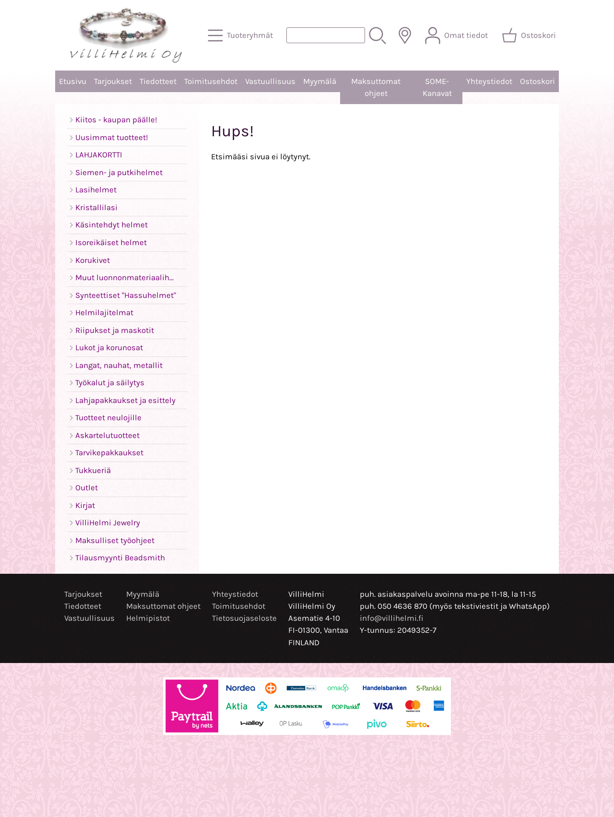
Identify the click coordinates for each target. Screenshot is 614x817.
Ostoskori (537, 81)
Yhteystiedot (489, 81)
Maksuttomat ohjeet (376, 87)
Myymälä (319, 81)
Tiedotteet (158, 81)
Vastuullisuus (270, 81)
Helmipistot (148, 618)
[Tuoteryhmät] (241, 35)
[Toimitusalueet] (404, 35)
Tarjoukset (113, 81)
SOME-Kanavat (437, 87)
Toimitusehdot (210, 81)
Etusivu (72, 81)
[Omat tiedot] (457, 35)
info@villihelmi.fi (392, 618)
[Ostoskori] (530, 35)
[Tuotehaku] (325, 35)
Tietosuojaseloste (244, 618)
